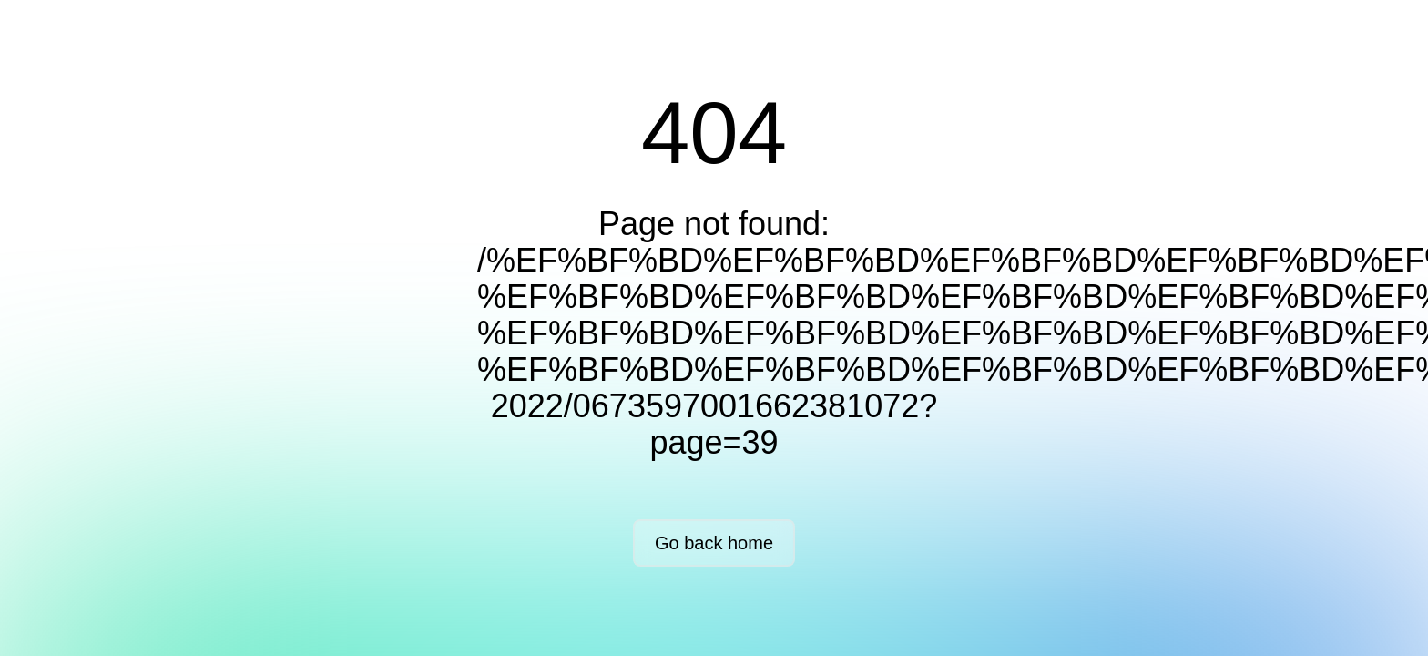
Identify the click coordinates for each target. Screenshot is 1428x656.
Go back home (714, 543)
